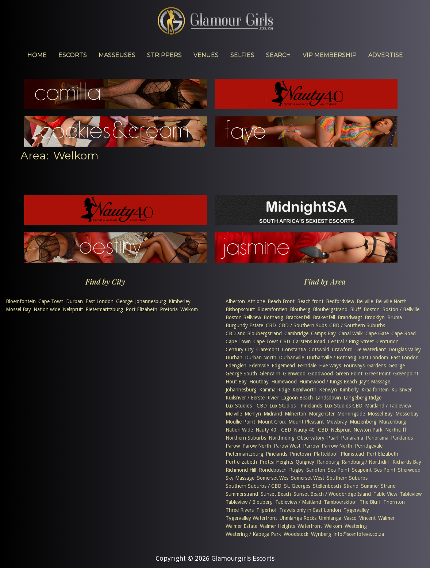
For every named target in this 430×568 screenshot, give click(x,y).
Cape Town (51, 301)
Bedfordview (340, 301)
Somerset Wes (272, 478)
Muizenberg (363, 422)
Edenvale (259, 365)
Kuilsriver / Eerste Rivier (252, 398)
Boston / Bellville (400, 309)
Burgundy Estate (244, 325)
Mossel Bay (18, 309)
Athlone (256, 301)
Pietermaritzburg (104, 309)
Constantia (294, 349)
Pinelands (276, 454)
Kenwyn (328, 390)
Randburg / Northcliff (366, 462)
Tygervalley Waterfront (251, 518)
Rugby (296, 470)
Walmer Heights (277, 526)
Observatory (311, 438)
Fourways (354, 365)
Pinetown (300, 454)
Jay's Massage (375, 382)
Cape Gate (377, 333)
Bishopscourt (240, 309)
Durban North (260, 357)
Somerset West (307, 478)
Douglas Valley (404, 349)
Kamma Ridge (274, 390)
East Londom (373, 357)
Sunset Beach (276, 494)
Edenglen (236, 365)
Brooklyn (375, 317)
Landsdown (328, 398)
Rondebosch (273, 470)
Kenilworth (304, 390)
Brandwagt (350, 317)
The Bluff (370, 502)
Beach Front (281, 301)
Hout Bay (236, 382)
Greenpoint (405, 373)
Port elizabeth (241, 462)
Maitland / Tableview (388, 406)
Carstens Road (309, 341)
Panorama (377, 438)
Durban (74, 301)
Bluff (355, 309)
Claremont (267, 349)
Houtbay (259, 382)
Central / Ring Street (351, 341)
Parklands (402, 438)
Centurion (387, 341)
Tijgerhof (266, 510)
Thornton (394, 502)
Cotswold (318, 349)
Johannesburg (150, 301)
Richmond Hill (241, 470)
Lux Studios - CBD (246, 406)
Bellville (365, 301)
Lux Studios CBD (343, 406)
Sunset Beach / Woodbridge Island (332, 494)
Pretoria (169, 309)
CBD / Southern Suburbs (357, 325)
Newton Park (368, 430)
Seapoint (362, 470)
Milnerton (295, 414)
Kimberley (180, 301)
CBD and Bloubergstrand (254, 333)
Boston (372, 309)
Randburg (328, 462)
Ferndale (306, 365)
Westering (356, 526)
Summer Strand (378, 486)
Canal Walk (350, 333)
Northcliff (395, 430)
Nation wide (47, 309)
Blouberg (300, 309)
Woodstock (296, 534)
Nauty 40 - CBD (273, 430)
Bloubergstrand (330, 309)
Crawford (342, 349)
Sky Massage (240, 478)
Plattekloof (326, 454)
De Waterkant (370, 349)
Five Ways (330, 365)
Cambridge (296, 333)
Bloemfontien (272, 309)
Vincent (367, 518)
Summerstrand (242, 494)
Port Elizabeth (141, 309)
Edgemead (283, 365)
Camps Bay (323, 333)
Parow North (256, 446)
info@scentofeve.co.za (359, 534)
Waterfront (309, 526)
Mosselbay (407, 414)
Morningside (351, 414)
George (124, 301)
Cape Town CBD (271, 341)
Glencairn (270, 373)
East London (99, 301)
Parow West (287, 446)
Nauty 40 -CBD (311, 430)
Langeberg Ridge (362, 398)
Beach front (310, 301)
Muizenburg (392, 422)
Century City (240, 349)
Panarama (352, 438)
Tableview (411, 494)
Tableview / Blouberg (249, 502)
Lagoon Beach (297, 398)
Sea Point (338, 470)
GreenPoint (378, 373)
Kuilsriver (401, 390)
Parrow (311, 446)
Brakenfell (324, 317)
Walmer (386, 518)
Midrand (273, 414)
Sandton (315, 470)
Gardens (376, 365)
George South (241, 373)
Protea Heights (276, 462)
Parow (233, 446)
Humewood (284, 382)
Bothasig (273, 317)
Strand (350, 486)
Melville (234, 414)
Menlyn (253, 414)
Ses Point (384, 470)
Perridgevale (369, 446)
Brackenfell (298, 317)
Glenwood (294, 373)
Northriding (282, 438)
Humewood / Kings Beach (328, 382)
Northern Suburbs (246, 438)
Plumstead (352, 454)
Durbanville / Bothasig (331, 357)
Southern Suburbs (347, 478)
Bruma (394, 317)
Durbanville (291, 357)
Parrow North (337, 446)
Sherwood (409, 470)
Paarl (332, 438)
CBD (271, 325)
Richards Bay (406, 462)
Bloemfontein (21, 301)
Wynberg (321, 534)
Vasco (350, 518)
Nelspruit (73, 309)
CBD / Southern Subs (303, 325)
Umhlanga (330, 518)
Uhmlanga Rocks (298, 518)
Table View (385, 494)
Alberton (235, 301)
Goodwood (320, 373)
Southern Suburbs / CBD (253, 486)
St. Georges (297, 486)
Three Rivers (240, 510)
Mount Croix (272, 422)
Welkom (189, 309)
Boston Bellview (243, 317)
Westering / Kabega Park (253, 534)
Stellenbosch (327, 486)
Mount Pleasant (306, 422)
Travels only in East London (310, 510)
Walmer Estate (241, 526)
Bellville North (391, 301)
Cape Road (403, 333)
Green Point (348, 373)
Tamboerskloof (340, 502)
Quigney (305, 462)
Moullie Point (240, 422)
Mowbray (336, 422)
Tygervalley (356, 510)
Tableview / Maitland (298, 502)
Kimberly (349, 390)
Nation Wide (239, 430)
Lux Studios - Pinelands (295, 406)
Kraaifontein (375, 390)
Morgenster (322, 414)
